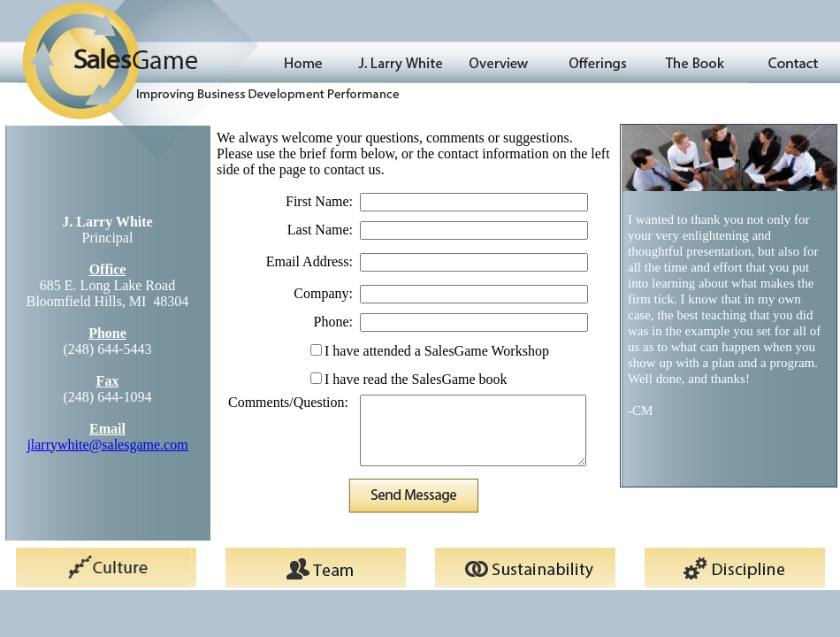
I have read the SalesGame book (416, 379)
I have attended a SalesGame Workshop (437, 350)
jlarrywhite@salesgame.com (107, 444)
